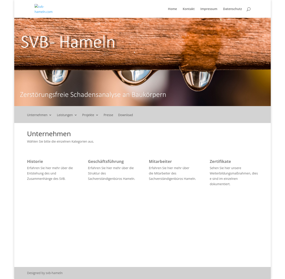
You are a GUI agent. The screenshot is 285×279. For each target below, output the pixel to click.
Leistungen (65, 115)
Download (125, 115)
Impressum (208, 9)
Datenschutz (232, 9)
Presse (108, 115)
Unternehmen (37, 115)
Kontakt (189, 9)
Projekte (88, 115)
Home (172, 9)
